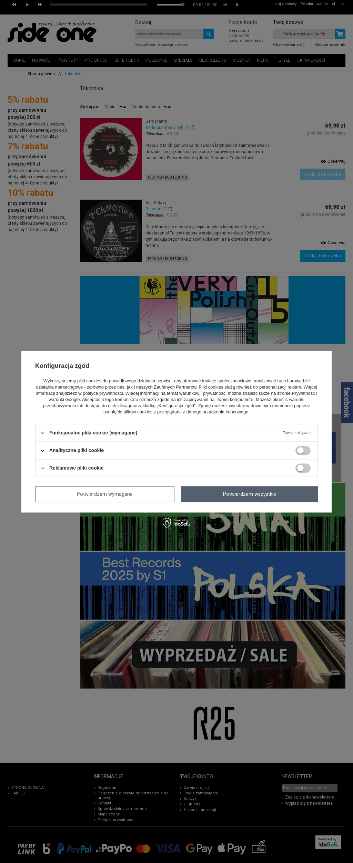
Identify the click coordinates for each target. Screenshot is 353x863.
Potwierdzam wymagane (105, 494)
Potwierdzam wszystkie (249, 494)
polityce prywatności (103, 393)
